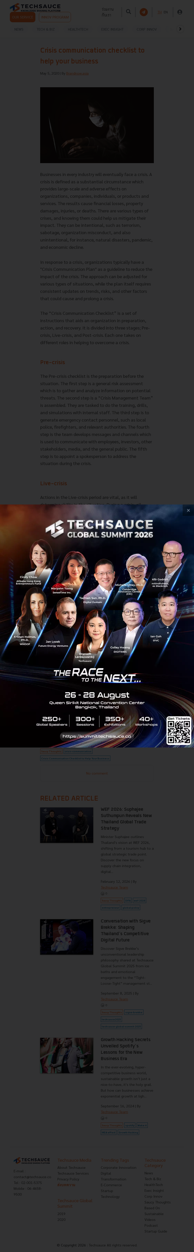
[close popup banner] (188, 510)
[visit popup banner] (97, 626)
